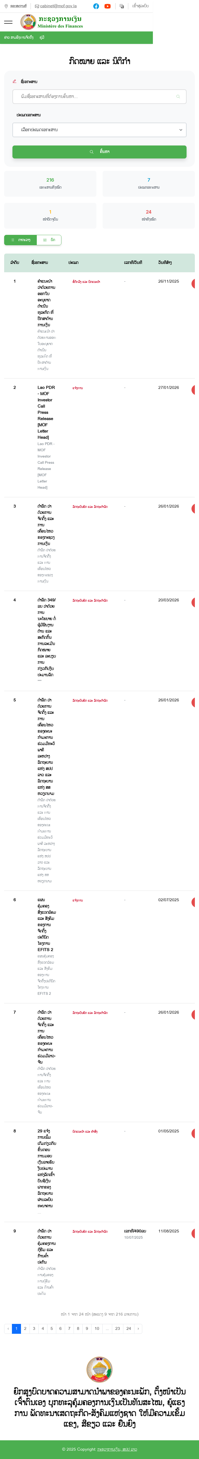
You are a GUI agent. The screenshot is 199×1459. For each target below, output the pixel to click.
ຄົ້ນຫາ (99, 152)
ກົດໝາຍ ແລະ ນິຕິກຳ (99, 62)
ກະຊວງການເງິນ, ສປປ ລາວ (117, 1450)
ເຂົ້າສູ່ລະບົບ (187, 6)
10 (97, 1329)
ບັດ (49, 240)
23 (117, 1329)
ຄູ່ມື (42, 37)
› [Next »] (138, 1329)
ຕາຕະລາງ (20, 240)
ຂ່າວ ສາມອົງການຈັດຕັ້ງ (18, 37)
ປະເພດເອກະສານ (29, 115)
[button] (8, 22)
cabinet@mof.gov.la (58, 6)
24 (128, 1329)
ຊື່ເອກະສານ (24, 82)
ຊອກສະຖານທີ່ (18, 6)
